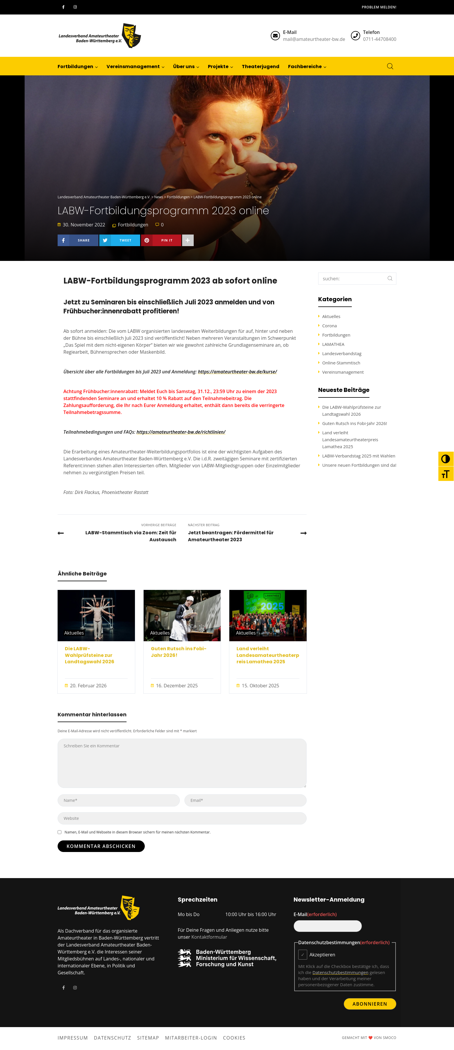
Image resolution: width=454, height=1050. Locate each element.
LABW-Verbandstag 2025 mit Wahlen (358, 456)
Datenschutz (112, 1038)
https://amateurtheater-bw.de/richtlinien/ (181, 432)
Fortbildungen (133, 224)
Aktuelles (74, 633)
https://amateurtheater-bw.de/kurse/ (237, 371)
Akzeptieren (322, 954)
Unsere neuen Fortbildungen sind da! (359, 465)
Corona (329, 325)
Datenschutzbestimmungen (340, 972)
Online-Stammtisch (341, 363)
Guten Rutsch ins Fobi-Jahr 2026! (178, 652)
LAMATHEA (333, 344)
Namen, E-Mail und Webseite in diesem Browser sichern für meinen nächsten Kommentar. (137, 832)
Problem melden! (379, 7)
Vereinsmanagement (343, 372)
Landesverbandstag (341, 353)
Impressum (73, 1038)
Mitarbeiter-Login (191, 1038)
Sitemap (148, 1038)
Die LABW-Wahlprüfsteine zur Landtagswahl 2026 (89, 655)
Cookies (234, 1038)
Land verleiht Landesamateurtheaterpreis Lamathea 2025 (268, 655)
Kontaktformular (209, 937)
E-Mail (315, 914)
